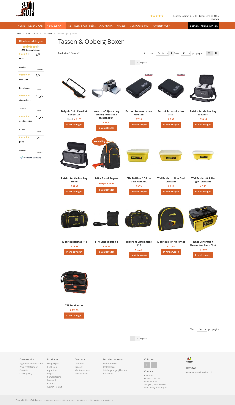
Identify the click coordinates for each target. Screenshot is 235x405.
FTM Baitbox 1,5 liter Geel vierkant (138, 180)
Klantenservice (82, 370)
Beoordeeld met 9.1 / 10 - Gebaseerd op (193, 15)
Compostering (54, 376)
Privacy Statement (28, 366)
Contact (78, 366)
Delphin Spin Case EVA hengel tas (74, 113)
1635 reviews (215, 17)
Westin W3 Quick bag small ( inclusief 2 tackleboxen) (106, 115)
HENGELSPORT (32, 33)
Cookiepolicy (25, 373)
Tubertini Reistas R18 (74, 241)
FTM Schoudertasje (106, 241)
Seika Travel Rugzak (106, 178)
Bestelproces (109, 366)
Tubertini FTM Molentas (171, 241)
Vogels (50, 373)
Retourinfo (108, 373)
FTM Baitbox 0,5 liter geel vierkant (203, 180)
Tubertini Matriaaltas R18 (139, 243)
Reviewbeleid (81, 373)
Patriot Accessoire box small (171, 113)
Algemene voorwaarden (31, 363)
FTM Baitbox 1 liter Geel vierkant (171, 180)
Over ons (79, 363)
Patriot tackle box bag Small (74, 180)
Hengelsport (53, 363)
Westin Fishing (54, 386)
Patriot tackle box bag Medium (203, 113)
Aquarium (52, 370)
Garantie (23, 370)
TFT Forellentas (74, 305)
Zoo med (51, 380)
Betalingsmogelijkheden (115, 370)
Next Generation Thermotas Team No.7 (203, 243)
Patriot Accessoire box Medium (138, 113)
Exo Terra (52, 383)
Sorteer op (149, 53)
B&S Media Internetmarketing (101, 400)
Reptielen (52, 366)
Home (18, 33)
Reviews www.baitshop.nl (199, 372)
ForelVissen (48, 33)
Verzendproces (110, 363)
